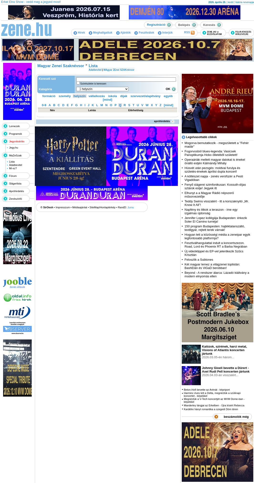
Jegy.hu (13, 147)
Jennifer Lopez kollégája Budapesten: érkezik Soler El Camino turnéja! (216, 219)
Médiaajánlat (79, 207)
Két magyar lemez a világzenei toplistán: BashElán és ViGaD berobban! (212, 266)
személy (65, 96)
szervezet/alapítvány (145, 96)
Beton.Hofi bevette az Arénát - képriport (207, 389)
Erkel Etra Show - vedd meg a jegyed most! (31, 2)
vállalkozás (96, 96)
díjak (123, 96)
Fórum (13, 175)
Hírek (79, 32)
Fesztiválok (144, 32)
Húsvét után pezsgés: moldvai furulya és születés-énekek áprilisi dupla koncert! (212, 169)
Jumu (131, 207)
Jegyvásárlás (16, 141)
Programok (15, 133)
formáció (49, 96)
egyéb (168, 96)
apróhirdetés (164, 121)
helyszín (79, 96)
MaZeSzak (15, 155)
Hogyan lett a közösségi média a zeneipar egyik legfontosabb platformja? (217, 236)
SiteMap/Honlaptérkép (102, 207)
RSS (189, 33)
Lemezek (14, 126)
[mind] (107, 99)
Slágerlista (15, 183)
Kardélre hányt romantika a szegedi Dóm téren (211, 409)
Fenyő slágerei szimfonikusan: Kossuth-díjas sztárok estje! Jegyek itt (215, 186)
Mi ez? (13, 168)
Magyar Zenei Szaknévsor (60, 66)
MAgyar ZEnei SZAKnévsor (119, 70)
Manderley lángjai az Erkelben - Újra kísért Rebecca (214, 405)
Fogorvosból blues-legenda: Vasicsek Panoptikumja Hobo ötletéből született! (211, 153)
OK (171, 89)
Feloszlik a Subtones (199, 259)
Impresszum (63, 207)
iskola (112, 96)
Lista (12, 161)
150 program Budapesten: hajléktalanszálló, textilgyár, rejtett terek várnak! (215, 228)
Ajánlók (123, 32)
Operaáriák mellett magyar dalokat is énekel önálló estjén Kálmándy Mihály (215, 161)
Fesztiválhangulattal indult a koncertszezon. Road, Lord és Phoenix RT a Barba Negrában (216, 244)
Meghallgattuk (100, 32)
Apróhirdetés (16, 191)
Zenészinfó (15, 198)
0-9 (44, 105)
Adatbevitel (15, 165)
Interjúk (165, 32)
